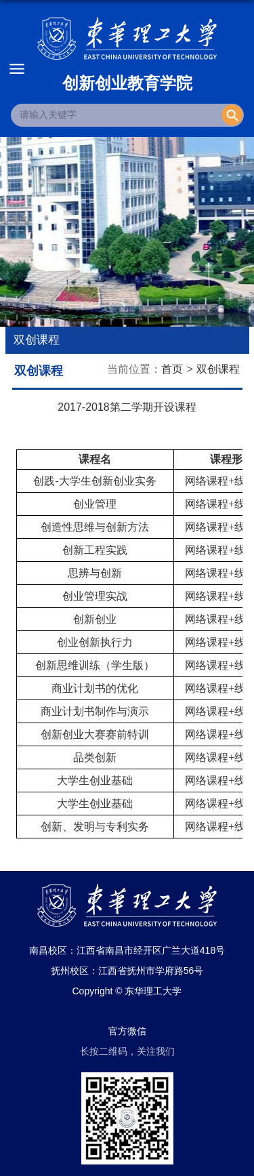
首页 (172, 369)
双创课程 (218, 369)
